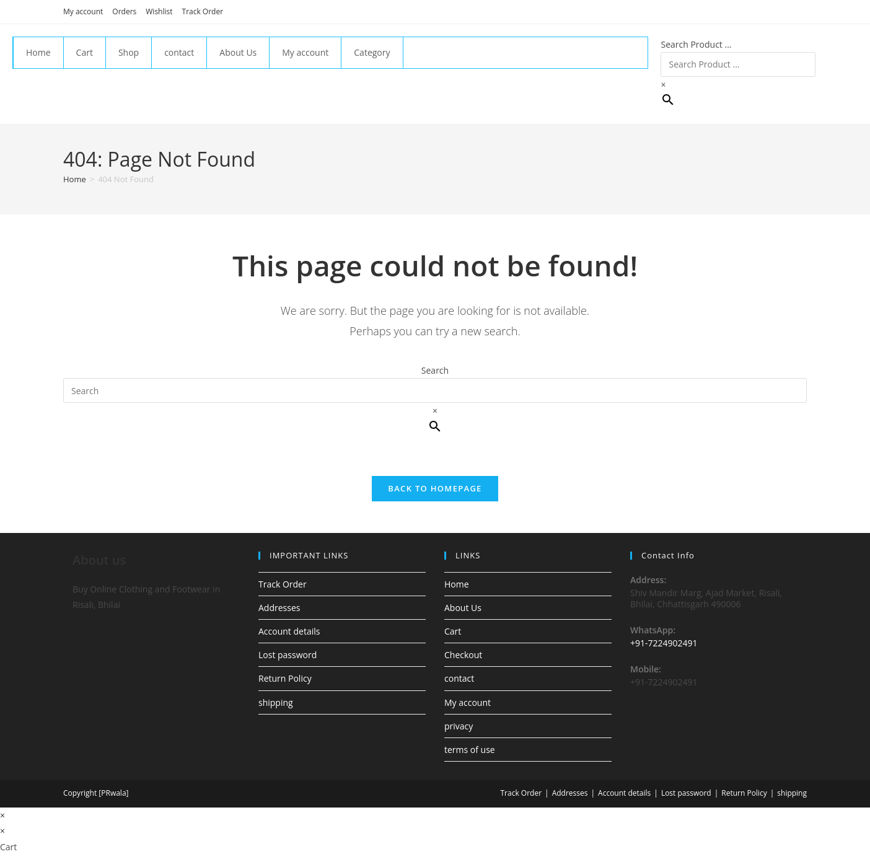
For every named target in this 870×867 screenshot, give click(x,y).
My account (83, 11)
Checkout (463, 655)
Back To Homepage (434, 488)
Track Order (203, 11)
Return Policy (285, 678)
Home (38, 52)
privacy (458, 726)
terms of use (469, 749)
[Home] (74, 179)
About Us (238, 52)
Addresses (279, 608)
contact (179, 52)
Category (372, 52)
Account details (289, 631)
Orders (124, 11)
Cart (84, 52)
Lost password (287, 655)
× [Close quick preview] (2, 815)
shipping (275, 702)
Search (435, 370)
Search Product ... (696, 44)
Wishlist (159, 11)
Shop (128, 52)
